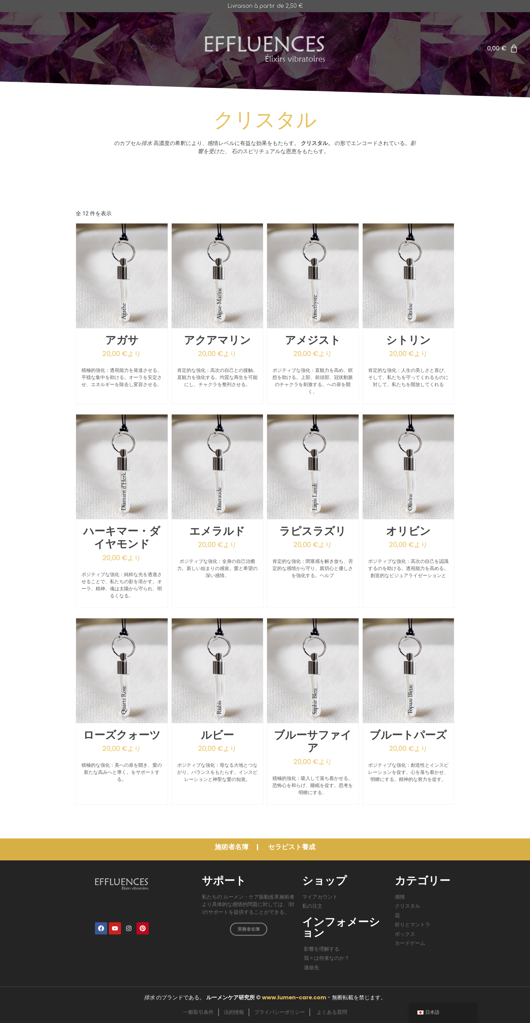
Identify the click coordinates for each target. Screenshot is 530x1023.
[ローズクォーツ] (122, 721)
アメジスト (313, 340)
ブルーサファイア (313, 742)
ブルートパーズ (408, 735)
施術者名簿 (232, 847)
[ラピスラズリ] (313, 517)
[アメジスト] (313, 326)
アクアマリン (217, 340)
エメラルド (217, 531)
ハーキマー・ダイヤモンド (121, 538)
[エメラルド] (217, 517)
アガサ (122, 340)
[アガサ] (122, 326)
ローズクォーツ (122, 735)
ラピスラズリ (312, 531)
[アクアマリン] (217, 326)
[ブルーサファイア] (313, 721)
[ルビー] (217, 721)
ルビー (217, 735)
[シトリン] (408, 326)
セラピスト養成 (291, 847)
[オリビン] (408, 517)
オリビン (408, 531)
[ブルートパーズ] (408, 721)
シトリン (408, 340)
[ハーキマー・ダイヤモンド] (122, 517)
